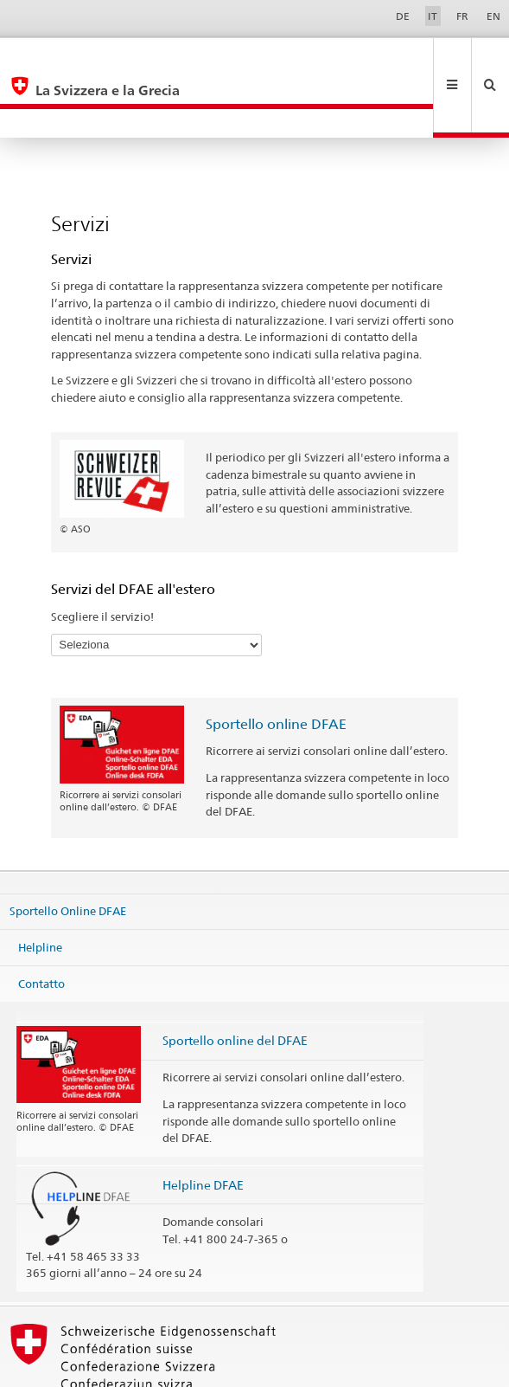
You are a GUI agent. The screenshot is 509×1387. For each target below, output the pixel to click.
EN (493, 16)
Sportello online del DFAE (235, 982)
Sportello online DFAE (276, 666)
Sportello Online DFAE (68, 853)
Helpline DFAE (203, 1126)
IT (432, 16)
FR (462, 16)
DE (403, 16)
